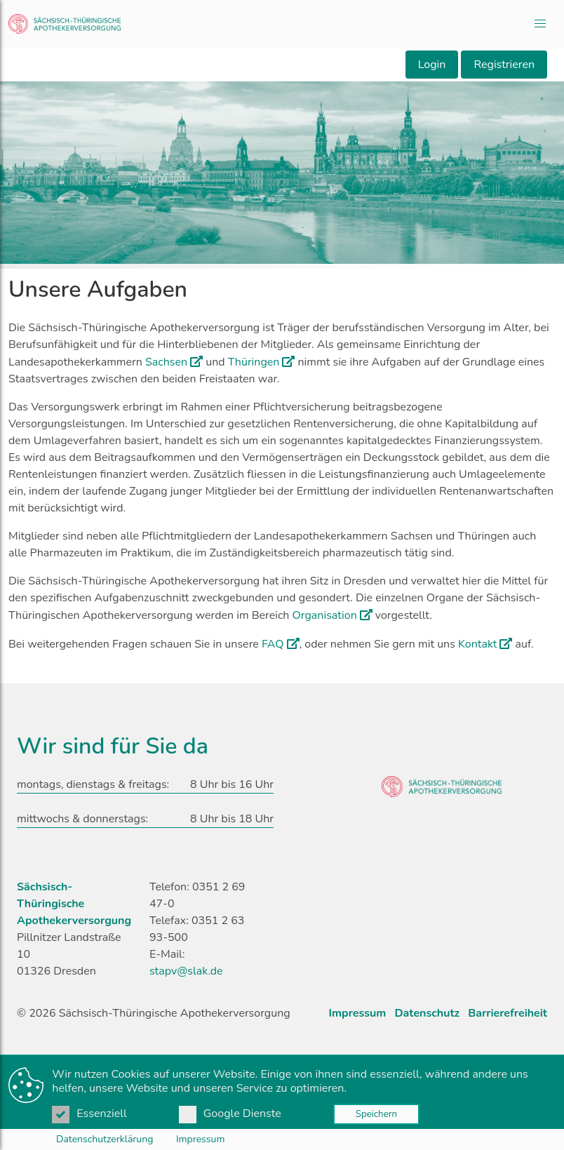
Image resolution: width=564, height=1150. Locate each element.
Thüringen (254, 362)
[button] (540, 24)
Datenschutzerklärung (104, 1139)
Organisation (325, 615)
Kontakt (477, 644)
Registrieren (504, 64)
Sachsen (166, 362)
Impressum (200, 1139)
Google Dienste (231, 1113)
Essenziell (90, 1113)
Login (432, 64)
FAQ (273, 644)
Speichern (376, 1114)
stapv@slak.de (186, 971)
